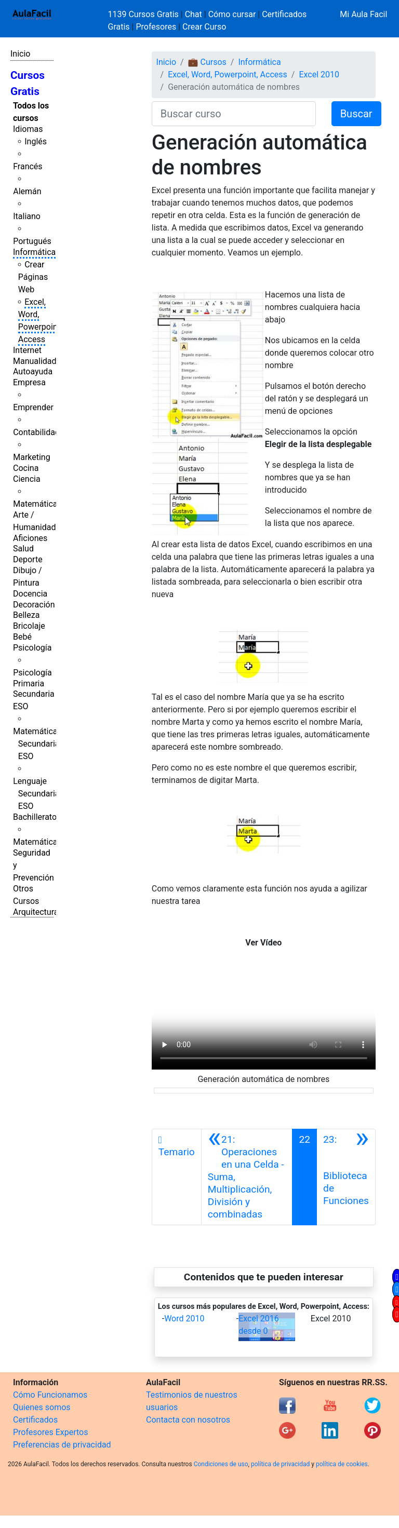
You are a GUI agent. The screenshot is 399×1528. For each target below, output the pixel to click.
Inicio (20, 54)
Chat (193, 14)
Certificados (35, 1420)
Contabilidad (36, 432)
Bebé (22, 637)
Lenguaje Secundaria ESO (36, 793)
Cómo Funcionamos (50, 1395)
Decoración (34, 605)
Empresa (29, 382)
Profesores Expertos (50, 1432)
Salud (23, 548)
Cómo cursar (232, 14)
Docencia (30, 594)
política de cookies (342, 1464)
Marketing (31, 457)
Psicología (32, 648)
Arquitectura (35, 912)
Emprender (33, 407)
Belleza (26, 615)
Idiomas (28, 129)
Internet (27, 350)
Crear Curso (204, 27)
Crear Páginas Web (33, 277)
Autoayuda (32, 371)
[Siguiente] (346, 1177)
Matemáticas (37, 504)
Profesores (156, 27)
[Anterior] (247, 1177)
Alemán (27, 191)
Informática (34, 252)
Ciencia (27, 479)
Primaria (28, 683)
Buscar (356, 113)
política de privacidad (280, 1464)
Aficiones (30, 538)
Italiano (27, 216)
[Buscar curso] (234, 113)
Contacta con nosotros (188, 1420)
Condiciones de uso (221, 1464)
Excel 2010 (319, 74)
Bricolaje (29, 626)
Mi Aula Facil (363, 14)
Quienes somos (42, 1407)
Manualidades (39, 361)
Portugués (32, 241)
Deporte (28, 559)
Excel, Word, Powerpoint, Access (227, 74)
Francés (27, 166)
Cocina (25, 468)
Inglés (35, 141)
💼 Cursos (207, 62)
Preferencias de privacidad (62, 1445)
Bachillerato (35, 817)
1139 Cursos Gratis (144, 14)
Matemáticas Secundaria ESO (37, 743)
